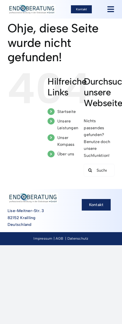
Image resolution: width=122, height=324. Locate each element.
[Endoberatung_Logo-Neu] (32, 6)
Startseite (66, 111)
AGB (59, 238)
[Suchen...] (99, 170)
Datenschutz (78, 238)
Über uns (65, 154)
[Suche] (90, 170)
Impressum (42, 238)
